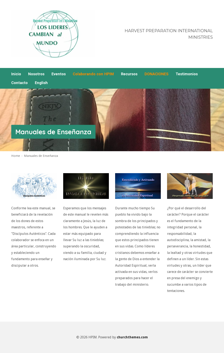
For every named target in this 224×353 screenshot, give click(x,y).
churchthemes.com (132, 337)
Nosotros (36, 74)
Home (15, 156)
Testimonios (187, 74)
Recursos (129, 74)
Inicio (16, 74)
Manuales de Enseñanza (53, 132)
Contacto (19, 83)
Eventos (59, 74)
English (41, 83)
